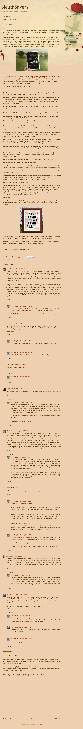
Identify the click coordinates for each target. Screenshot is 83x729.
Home (32, 718)
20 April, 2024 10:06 (21, 388)
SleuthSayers (14, 7)
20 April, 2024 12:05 (24, 523)
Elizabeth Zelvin (11, 431)
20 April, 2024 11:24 (26, 615)
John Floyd (14, 306)
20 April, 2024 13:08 (25, 627)
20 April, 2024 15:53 (26, 638)
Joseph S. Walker (11, 556)
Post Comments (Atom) (35, 724)
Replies (11, 303)
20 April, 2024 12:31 (26, 535)
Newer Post (7, 718)
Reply (8, 299)
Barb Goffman (10, 269)
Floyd (8, 259)
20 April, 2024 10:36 (22, 431)
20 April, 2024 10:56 (26, 501)
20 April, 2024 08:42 (26, 306)
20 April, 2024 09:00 (26, 352)
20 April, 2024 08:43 (26, 341)
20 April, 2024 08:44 (26, 376)
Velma (10, 661)
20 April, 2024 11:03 (23, 556)
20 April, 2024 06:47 (20, 324)
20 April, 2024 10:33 (26, 402)
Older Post (57, 718)
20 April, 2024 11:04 (21, 594)
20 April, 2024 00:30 (21, 269)
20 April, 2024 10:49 (26, 457)
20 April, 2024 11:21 (26, 575)
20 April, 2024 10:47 (20, 487)
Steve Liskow (10, 594)
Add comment (7, 651)
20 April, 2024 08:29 (19, 364)
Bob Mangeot (10, 388)
